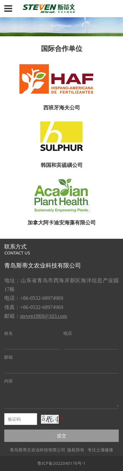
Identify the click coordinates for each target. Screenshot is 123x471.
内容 (8, 381)
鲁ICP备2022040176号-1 (61, 463)
